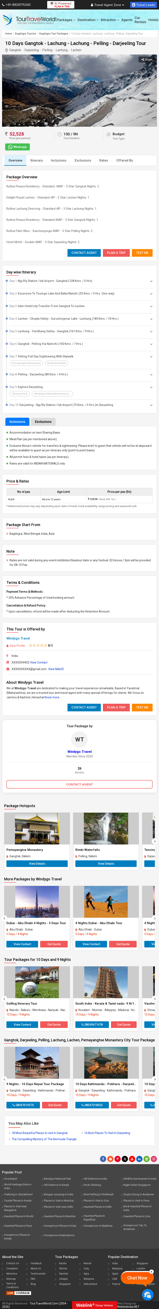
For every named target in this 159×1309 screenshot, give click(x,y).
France (116, 1284)
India (115, 1263)
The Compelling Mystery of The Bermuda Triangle (44, 1139)
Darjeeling (31, 50)
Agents (126, 20)
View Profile (15, 645)
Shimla (63, 1268)
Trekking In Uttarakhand (18, 1194)
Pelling (47, 50)
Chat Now (137, 1278)
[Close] (151, 1272)
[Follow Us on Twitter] (125, 1159)
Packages (66, 20)
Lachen (76, 50)
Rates (104, 160)
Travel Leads (143, 5)
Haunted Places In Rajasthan (94, 1217)
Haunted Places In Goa (136, 1216)
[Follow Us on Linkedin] (139, 1159)
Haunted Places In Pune (18, 1225)
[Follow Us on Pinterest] (117, 1159)
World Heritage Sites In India (17, 1186)
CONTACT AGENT (79, 784)
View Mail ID (56, 669)
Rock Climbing (92, 1184)
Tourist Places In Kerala (17, 1200)
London (141, 1268)
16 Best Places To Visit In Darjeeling (107, 1133)
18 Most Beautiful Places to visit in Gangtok (40, 1133)
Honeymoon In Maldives (98, 1225)
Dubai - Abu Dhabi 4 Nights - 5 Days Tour (36, 923)
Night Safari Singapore (137, 1184)
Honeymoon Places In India (60, 1225)
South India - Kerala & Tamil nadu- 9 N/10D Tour (110, 1003)
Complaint (12, 1268)
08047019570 (23, 1105)
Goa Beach (10, 1178)
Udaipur (63, 1278)
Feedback (36, 1263)
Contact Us (12, 1263)
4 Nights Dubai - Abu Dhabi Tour (98, 923)
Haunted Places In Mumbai (60, 1216)
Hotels (153, 20)
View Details (37, 863)
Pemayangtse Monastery (24, 850)
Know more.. (53, 697)
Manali (87, 1263)
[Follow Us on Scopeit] (146, 1159)
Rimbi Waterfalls (87, 850)
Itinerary (37, 160)
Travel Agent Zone (107, 5)
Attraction (110, 20)
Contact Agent (84, 253)
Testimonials (38, 1273)
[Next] (155, 841)
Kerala (62, 1263)
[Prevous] (4, 918)
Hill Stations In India (95, 1178)
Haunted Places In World (18, 1216)
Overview (15, 160)
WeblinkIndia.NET (128, 1306)
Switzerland (90, 1284)
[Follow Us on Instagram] (154, 1159)
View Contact (38, 662)
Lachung (62, 50)
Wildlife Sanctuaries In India (139, 1178)
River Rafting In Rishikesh (99, 1194)
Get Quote (54, 944)
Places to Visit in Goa (96, 1200)
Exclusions (83, 160)
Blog (33, 1284)
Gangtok (15, 50)
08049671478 (92, 1024)
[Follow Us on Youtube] (132, 1159)
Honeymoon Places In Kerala (17, 1236)
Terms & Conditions (12, 1285)
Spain (115, 1273)
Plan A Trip (116, 253)
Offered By (125, 160)
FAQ (33, 1278)
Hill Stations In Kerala (56, 1184)
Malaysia (89, 1278)
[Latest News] (110, 1159)
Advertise (11, 1273)
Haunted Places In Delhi (98, 1206)
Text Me (142, 253)
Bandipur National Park (57, 1178)
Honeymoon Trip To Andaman (135, 1227)
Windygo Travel (18, 638)
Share (147, 59)
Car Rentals (140, 20)
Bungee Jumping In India (58, 1194)
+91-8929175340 (16, 5)
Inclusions (59, 160)
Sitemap (11, 1278)
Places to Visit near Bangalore (15, 1208)
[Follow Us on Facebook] (103, 1159)
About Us (36, 1268)
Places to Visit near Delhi (58, 1206)
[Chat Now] (148, 1295)
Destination (88, 20)
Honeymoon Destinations (59, 1235)
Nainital (63, 1273)
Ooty (86, 1268)
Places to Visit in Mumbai (59, 1200)
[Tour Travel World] (29, 20)
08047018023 (92, 1105)
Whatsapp (17, 147)
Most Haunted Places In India (137, 1208)
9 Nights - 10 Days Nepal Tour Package (35, 1084)
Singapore (65, 1284)
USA (114, 1278)
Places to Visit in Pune (136, 1200)
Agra (86, 1273)
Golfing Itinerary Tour (21, 1003)
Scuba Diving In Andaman (138, 1194)
